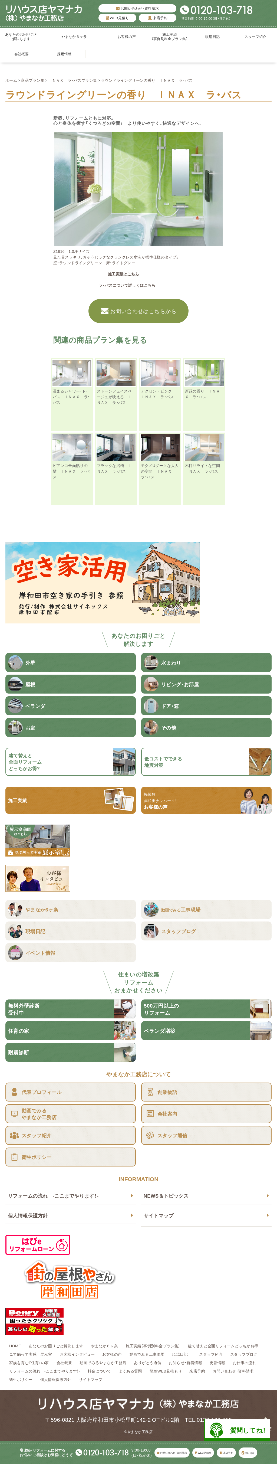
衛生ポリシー (21, 1379)
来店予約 (158, 17)
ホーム (11, 80)
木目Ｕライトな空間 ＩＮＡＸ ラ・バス (204, 468)
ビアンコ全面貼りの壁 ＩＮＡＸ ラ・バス (71, 471)
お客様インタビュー (77, 1354)
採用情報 (64, 53)
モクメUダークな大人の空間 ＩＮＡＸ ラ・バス (160, 471)
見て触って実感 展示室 (30, 1354)
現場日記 (214, 36)
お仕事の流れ (244, 1362)
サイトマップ (159, 1215)
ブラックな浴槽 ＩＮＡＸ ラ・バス (114, 468)
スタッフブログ (244, 1354)
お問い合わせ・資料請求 (137, 8)
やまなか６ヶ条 (74, 36)
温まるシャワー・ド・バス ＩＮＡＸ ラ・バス (71, 396)
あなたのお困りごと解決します (21, 36)
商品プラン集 (32, 80)
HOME (15, 1345)
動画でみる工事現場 (147, 1354)
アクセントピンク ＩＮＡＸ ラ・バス (158, 393)
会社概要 (21, 53)
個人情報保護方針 (28, 1215)
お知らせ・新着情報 (185, 1362)
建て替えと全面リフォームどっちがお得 (223, 1345)
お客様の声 (127, 36)
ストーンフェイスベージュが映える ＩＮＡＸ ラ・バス (114, 396)
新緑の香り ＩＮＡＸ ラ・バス (202, 393)
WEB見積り (117, 17)
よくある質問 (130, 1371)
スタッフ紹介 (255, 36)
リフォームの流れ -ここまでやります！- (53, 1195)
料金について (99, 1371)
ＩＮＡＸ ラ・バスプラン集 (72, 80)
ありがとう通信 (147, 1362)
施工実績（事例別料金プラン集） (169, 36)
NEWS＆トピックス (166, 1195)
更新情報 (217, 1362)
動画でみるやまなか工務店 (103, 1362)
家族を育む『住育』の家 (29, 1362)
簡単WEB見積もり (166, 1371)
